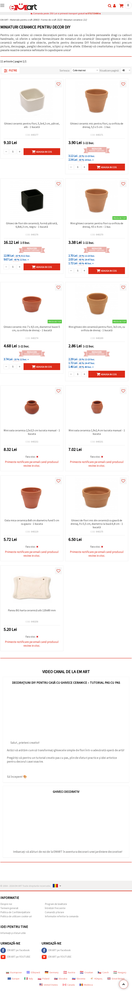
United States (48, 984)
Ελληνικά (33, 972)
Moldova (86, 984)
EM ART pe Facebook (15, 950)
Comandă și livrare (54, 912)
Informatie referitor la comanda (61, 916)
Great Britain (116, 978)
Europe (13, 978)
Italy (28, 978)
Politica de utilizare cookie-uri (16, 916)
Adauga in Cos (42, 152)
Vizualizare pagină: (109, 70)
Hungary (119, 972)
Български (14, 972)
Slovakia (60, 978)
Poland (43, 978)
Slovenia (78, 978)
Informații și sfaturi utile (13, 933)
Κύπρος (96, 978)
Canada (69, 984)
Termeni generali (9, 908)
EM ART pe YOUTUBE (15, 957)
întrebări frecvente (55, 908)
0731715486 (93, 13)
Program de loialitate (56, 904)
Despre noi (6, 904)
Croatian (86, 972)
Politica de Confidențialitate (15, 912)
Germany (52, 972)
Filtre (10, 70)
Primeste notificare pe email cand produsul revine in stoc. (32, 464)
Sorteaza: (65, 70)
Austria (69, 972)
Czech (103, 972)
